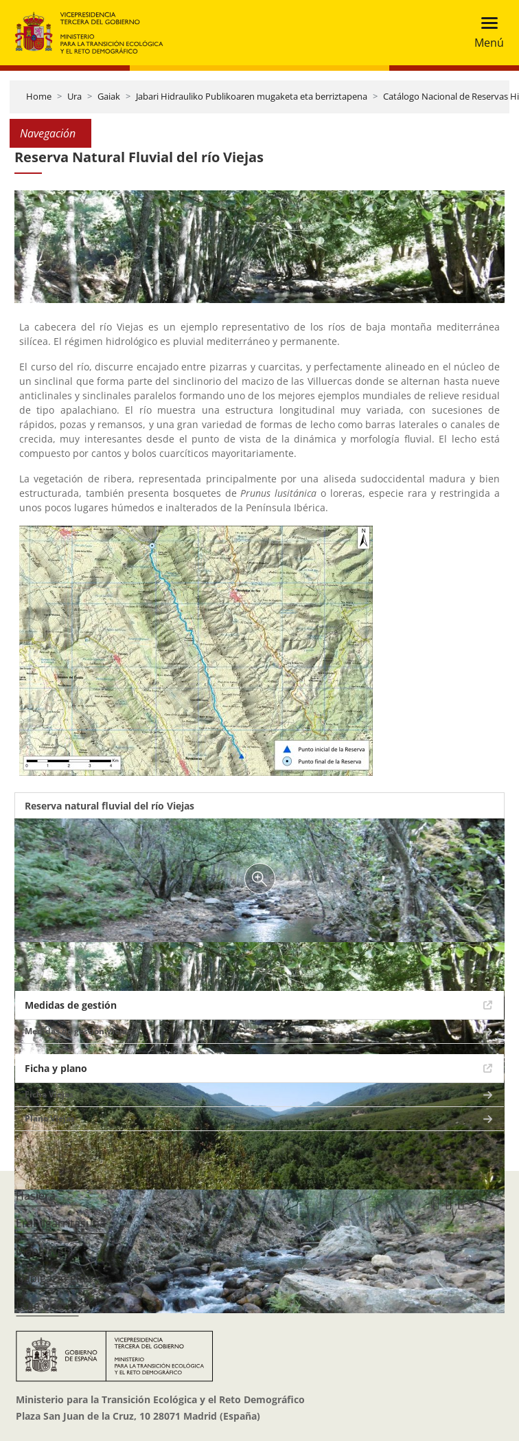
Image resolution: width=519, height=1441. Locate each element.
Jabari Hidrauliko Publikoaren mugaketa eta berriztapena (251, 96)
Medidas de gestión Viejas (78, 1031)
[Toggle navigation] (485, 32)
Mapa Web (43, 1250)
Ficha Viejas (49, 1094)
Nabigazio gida (54, 1278)
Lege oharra (47, 1305)
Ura (74, 96)
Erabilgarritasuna (61, 1223)
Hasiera (36, 1195)
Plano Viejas (50, 1118)
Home (38, 96)
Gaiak (108, 96)
